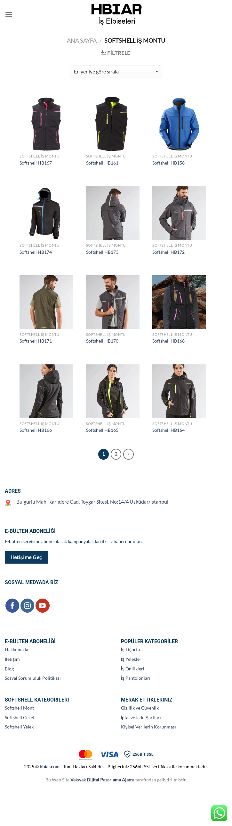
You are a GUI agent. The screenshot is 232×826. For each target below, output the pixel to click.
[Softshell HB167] (46, 124)
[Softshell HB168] (179, 302)
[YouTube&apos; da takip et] (42, 605)
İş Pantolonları (135, 678)
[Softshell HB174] (46, 213)
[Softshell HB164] (179, 391)
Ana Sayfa (82, 40)
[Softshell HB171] (46, 302)
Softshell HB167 (36, 163)
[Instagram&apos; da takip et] (27, 605)
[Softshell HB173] (113, 213)
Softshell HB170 (102, 341)
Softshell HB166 (36, 430)
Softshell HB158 (168, 163)
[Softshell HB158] (179, 124)
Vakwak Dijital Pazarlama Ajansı (102, 779)
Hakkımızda (16, 649)
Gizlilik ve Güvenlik (140, 708)
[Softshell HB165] (113, 391)
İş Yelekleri (132, 659)
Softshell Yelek (19, 726)
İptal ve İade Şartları (141, 717)
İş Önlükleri (132, 668)
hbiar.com (50, 766)
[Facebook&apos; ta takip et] (12, 605)
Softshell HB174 (36, 252)
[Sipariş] (116, 71)
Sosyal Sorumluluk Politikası (33, 678)
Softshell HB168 (168, 341)
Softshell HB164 (168, 430)
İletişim (12, 659)
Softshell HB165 (102, 430)
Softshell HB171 (36, 341)
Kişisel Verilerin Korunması (148, 726)
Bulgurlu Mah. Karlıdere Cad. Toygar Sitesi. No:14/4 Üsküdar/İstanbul (92, 501)
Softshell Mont (19, 708)
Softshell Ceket (20, 717)
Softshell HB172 (168, 252)
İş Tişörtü (130, 649)
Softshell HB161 (102, 163)
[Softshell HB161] (113, 124)
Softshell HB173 (102, 252)
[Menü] (8, 14)
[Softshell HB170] (113, 302)
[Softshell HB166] (46, 391)
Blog (9, 668)
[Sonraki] (128, 454)
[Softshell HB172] (179, 213)
